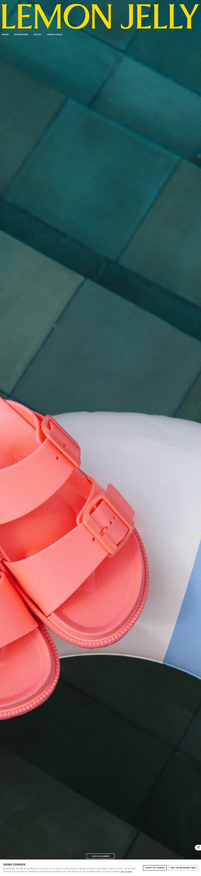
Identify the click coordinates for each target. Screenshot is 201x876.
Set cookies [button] (126, 871)
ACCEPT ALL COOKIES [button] (155, 868)
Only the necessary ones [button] (183, 868)
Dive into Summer (100, 856)
